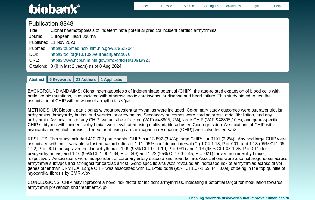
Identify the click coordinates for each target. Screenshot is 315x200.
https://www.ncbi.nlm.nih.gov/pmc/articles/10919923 (100, 60)
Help (277, 6)
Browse (166, 6)
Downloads (233, 6)
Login (255, 6)
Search (188, 6)
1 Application (113, 79)
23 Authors (86, 79)
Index (145, 6)
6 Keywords (60, 79)
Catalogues (210, 6)
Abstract (37, 79)
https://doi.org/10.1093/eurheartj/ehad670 (90, 54)
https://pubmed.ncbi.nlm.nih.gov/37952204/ (92, 48)
